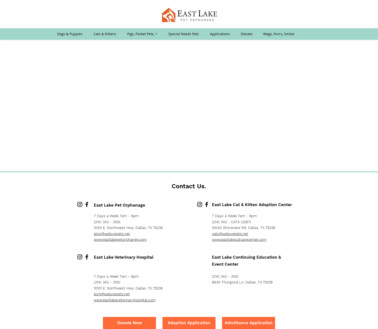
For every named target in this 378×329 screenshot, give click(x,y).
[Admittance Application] (248, 323)
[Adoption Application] (189, 323)
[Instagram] (79, 204)
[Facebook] (86, 204)
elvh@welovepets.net (112, 294)
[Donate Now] (129, 323)
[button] (219, 34)
